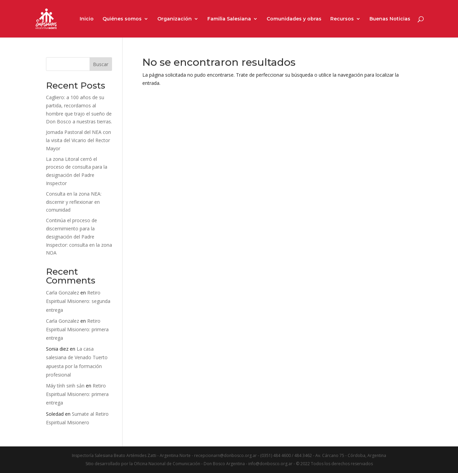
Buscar (100, 64)
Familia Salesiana (229, 19)
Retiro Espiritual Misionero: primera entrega (77, 329)
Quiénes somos (122, 19)
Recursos (342, 19)
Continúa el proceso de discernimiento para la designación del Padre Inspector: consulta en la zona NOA (79, 236)
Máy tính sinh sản (65, 385)
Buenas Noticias (389, 19)
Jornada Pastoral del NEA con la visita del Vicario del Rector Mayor (78, 140)
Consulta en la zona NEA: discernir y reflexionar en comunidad (73, 201)
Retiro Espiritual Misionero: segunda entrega (78, 301)
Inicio (87, 19)
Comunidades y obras (294, 19)
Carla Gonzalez (62, 292)
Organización (174, 19)
